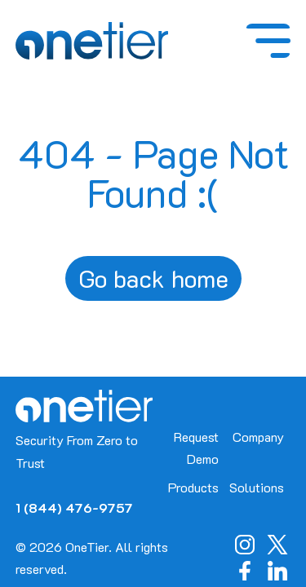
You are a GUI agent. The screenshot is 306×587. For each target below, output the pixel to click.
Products (193, 487)
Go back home (153, 278)
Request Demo (196, 447)
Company (258, 436)
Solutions (256, 487)
